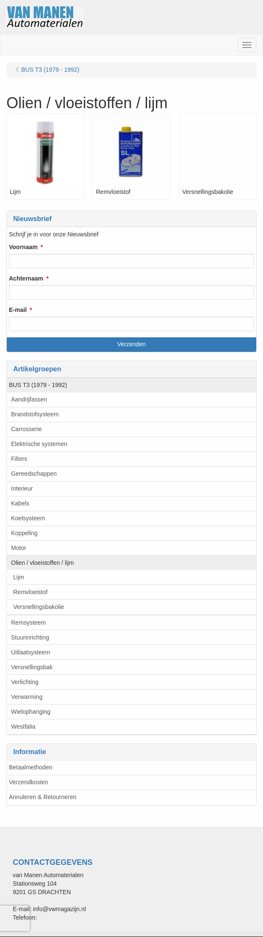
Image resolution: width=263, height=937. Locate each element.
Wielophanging (31, 711)
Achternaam (26, 278)
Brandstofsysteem (35, 414)
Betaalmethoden (30, 767)
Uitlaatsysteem (30, 652)
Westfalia (23, 726)
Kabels (20, 503)
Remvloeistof (30, 592)
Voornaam (23, 247)
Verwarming (26, 696)
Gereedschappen (34, 473)
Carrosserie (26, 429)
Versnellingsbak (32, 667)
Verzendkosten (28, 782)
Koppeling (24, 533)
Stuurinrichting (30, 637)
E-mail (18, 309)
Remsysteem (28, 622)
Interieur (22, 488)
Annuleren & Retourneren (42, 797)
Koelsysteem (28, 518)
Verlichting (25, 682)
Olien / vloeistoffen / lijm (42, 562)
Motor (18, 547)
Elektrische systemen (39, 443)
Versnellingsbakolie (38, 606)
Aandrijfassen (29, 399)
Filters (19, 458)
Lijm (18, 577)
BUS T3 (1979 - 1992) (38, 385)
